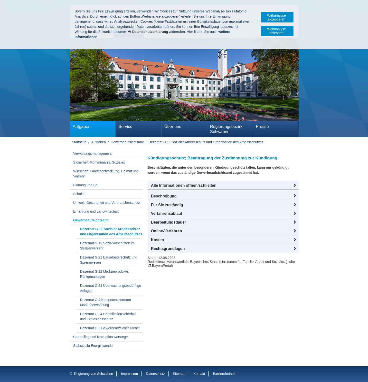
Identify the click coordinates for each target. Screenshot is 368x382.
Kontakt (199, 374)
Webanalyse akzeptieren (276, 17)
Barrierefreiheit (224, 374)
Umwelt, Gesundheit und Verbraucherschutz (106, 203)
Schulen (79, 194)
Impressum (129, 374)
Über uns (172, 126)
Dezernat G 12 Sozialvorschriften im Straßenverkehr (107, 245)
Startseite (79, 142)
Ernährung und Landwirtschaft (96, 211)
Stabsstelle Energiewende (93, 346)
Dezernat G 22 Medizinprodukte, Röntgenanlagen (104, 274)
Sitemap (179, 374)
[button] (223, 185)
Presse (262, 126)
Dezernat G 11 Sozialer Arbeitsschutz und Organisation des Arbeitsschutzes (206, 142)
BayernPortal (162, 266)
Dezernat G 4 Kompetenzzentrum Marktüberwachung (105, 302)
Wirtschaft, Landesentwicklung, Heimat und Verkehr (106, 173)
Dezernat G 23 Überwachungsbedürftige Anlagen (110, 288)
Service (125, 126)
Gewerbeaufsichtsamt (127, 142)
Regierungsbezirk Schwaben (226, 129)
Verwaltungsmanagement (92, 153)
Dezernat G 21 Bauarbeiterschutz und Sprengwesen (108, 259)
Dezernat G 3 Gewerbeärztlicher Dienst (110, 328)
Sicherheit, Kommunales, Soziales (99, 162)
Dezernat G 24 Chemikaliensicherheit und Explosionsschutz (108, 316)
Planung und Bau (86, 185)
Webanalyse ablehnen (276, 31)
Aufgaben (82, 126)
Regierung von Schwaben (93, 374)
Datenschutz (155, 374)
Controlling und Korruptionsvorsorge (100, 337)
